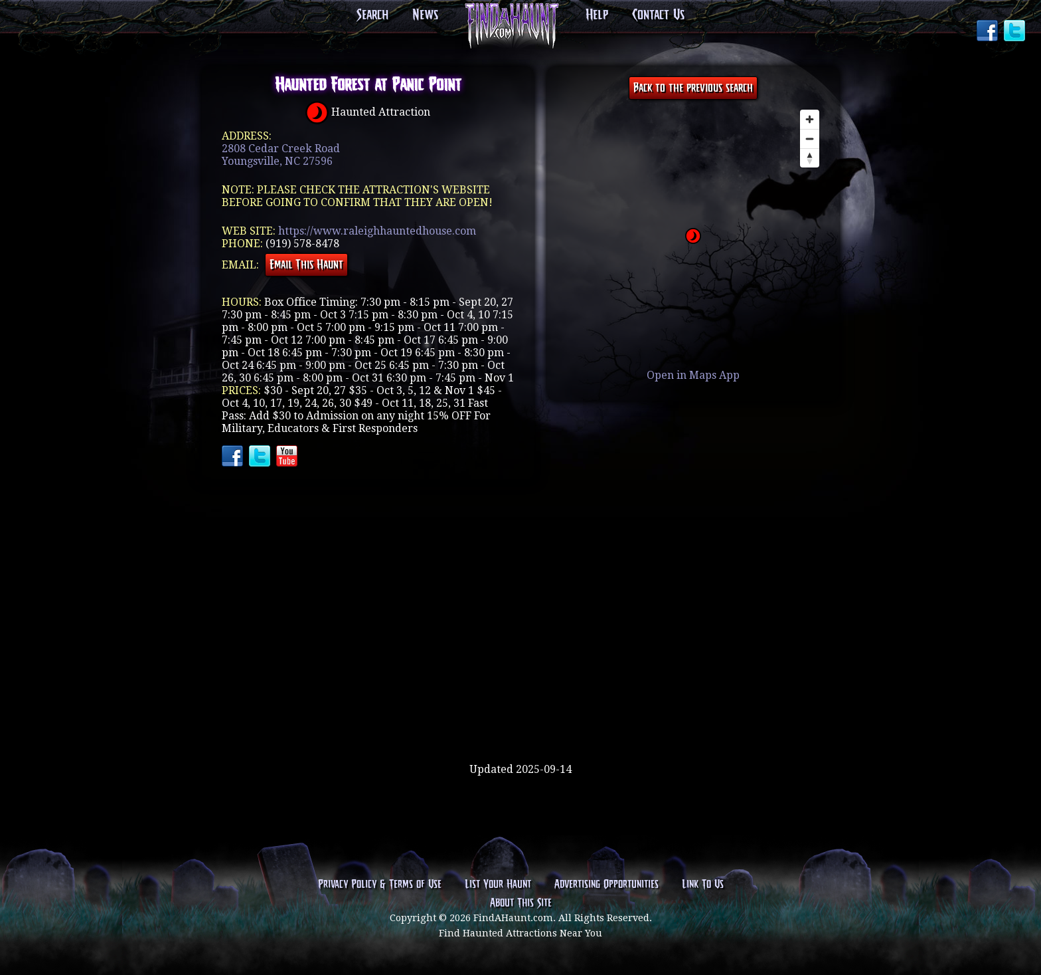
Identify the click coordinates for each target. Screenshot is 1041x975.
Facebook (989, 32)
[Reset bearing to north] (809, 157)
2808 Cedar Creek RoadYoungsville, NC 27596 (281, 154)
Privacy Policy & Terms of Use (379, 885)
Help (597, 15)
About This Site (521, 903)
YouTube (288, 457)
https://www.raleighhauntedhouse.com (377, 231)
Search (372, 15)
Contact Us (658, 15)
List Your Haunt (498, 885)
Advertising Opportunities (606, 885)
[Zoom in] (809, 119)
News (425, 15)
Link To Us (703, 885)
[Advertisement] (520, 720)
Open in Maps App (693, 375)
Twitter (1016, 32)
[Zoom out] (809, 138)
